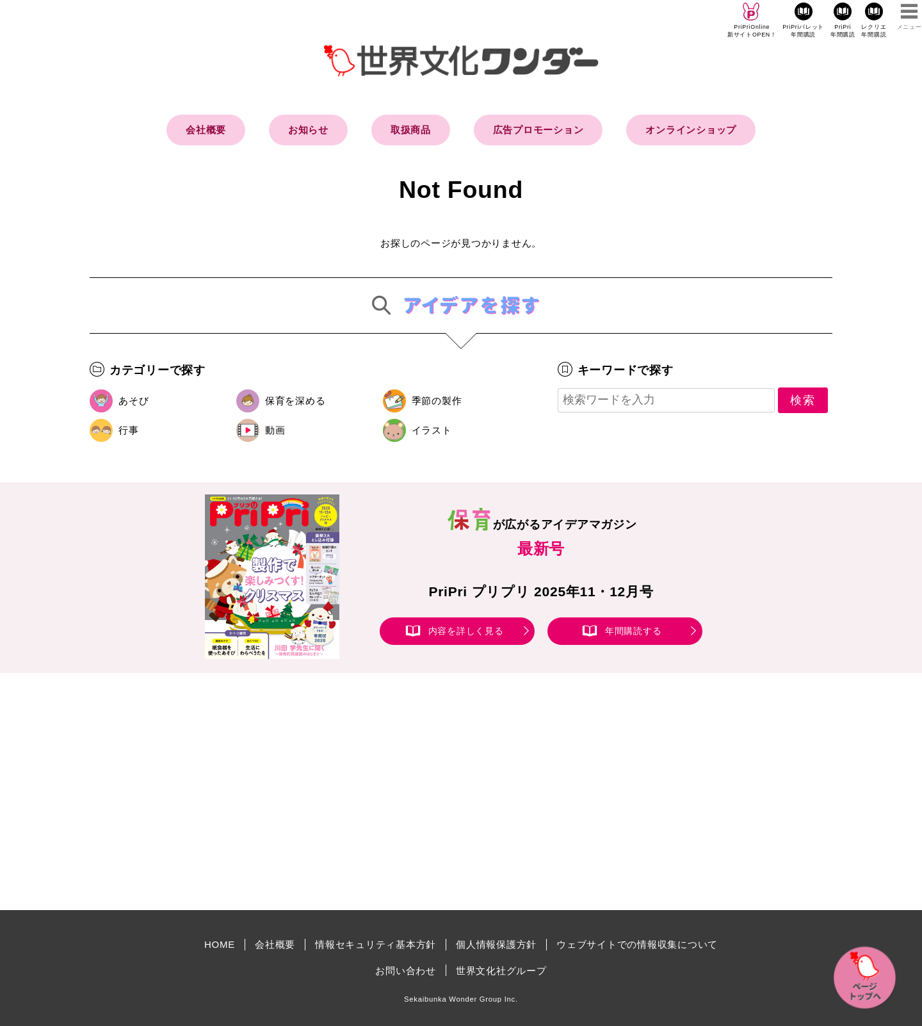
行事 (128, 430)
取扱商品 (411, 129)
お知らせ (308, 129)
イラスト (432, 430)
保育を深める (295, 400)
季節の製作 (437, 400)
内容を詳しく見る (466, 631)
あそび (133, 400)
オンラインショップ (690, 129)
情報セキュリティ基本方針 (375, 944)
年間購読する (633, 631)
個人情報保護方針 (496, 944)
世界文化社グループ (501, 970)
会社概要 (206, 129)
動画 (275, 430)
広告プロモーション (538, 129)
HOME (219, 944)
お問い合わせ (405, 970)
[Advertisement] (352, 792)
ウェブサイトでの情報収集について (637, 944)
